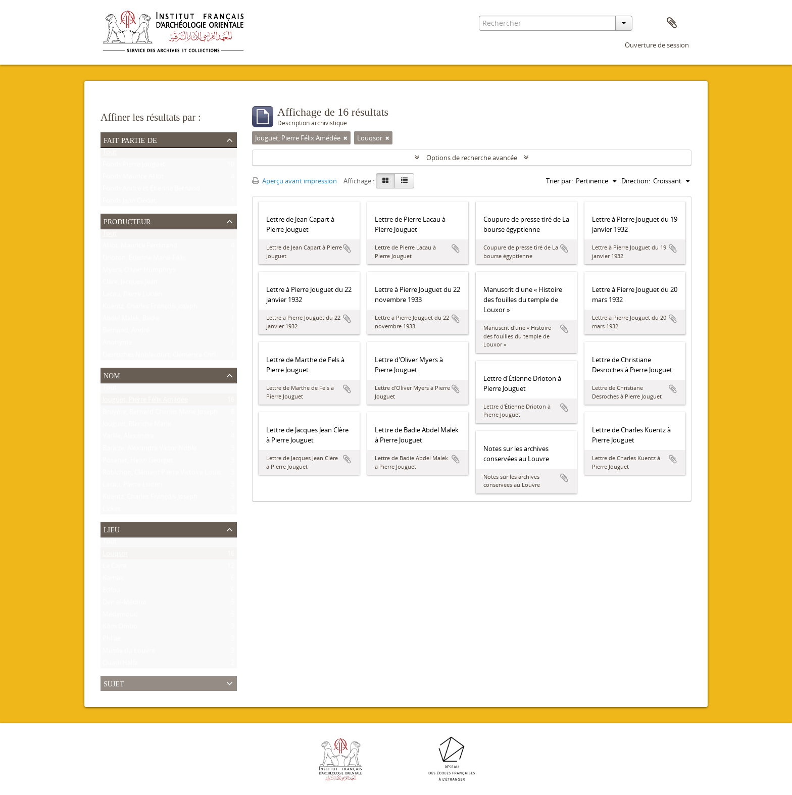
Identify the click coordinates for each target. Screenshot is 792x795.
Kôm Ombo (120, 628)
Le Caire (114, 567)
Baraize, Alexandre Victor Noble (149, 450)
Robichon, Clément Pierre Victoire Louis (162, 474)
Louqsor (115, 555)
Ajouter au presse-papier (347, 248)
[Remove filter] (345, 138)
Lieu (112, 528)
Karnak (113, 579)
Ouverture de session (657, 44)
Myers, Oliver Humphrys (139, 271)
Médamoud (120, 616)
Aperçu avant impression (294, 180)
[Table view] (404, 180)
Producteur (127, 220)
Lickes (112, 510)
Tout (110, 154)
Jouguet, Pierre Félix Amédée (145, 401)
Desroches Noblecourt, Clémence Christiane (168, 356)
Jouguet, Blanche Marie (137, 425)
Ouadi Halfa (120, 664)
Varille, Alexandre (128, 437)
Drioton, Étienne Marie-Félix (144, 259)
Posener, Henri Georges (138, 462)
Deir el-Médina (124, 604)
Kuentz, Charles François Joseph (150, 308)
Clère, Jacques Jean (130, 283)
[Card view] (385, 180)
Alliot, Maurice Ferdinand (140, 247)
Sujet (114, 682)
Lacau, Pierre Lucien (132, 296)
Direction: (635, 180)
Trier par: (559, 180)
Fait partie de (130, 139)
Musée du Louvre (129, 652)
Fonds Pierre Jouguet (134, 166)
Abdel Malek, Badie (131, 320)
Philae (112, 640)
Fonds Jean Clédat (129, 202)
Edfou (111, 592)
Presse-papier (671, 23)
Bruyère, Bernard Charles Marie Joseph (160, 413)
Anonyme (117, 344)
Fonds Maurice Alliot (133, 178)
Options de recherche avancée (472, 157)
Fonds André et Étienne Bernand (151, 190)
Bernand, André (126, 332)
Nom (112, 374)
